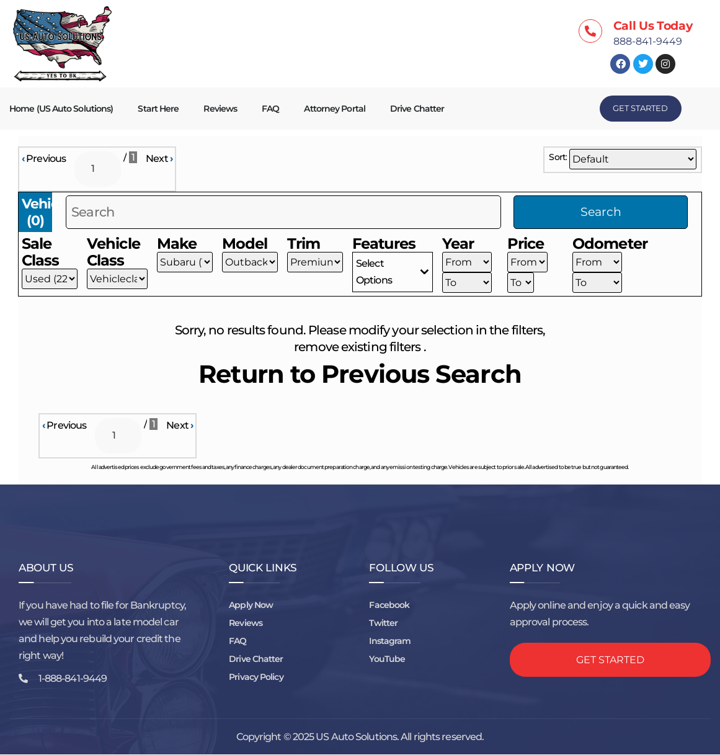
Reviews (220, 108)
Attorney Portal (334, 108)
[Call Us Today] (590, 31)
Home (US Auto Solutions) (61, 108)
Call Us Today (653, 26)
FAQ (270, 108)
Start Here (158, 108)
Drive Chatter (417, 108)
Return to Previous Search (360, 374)
